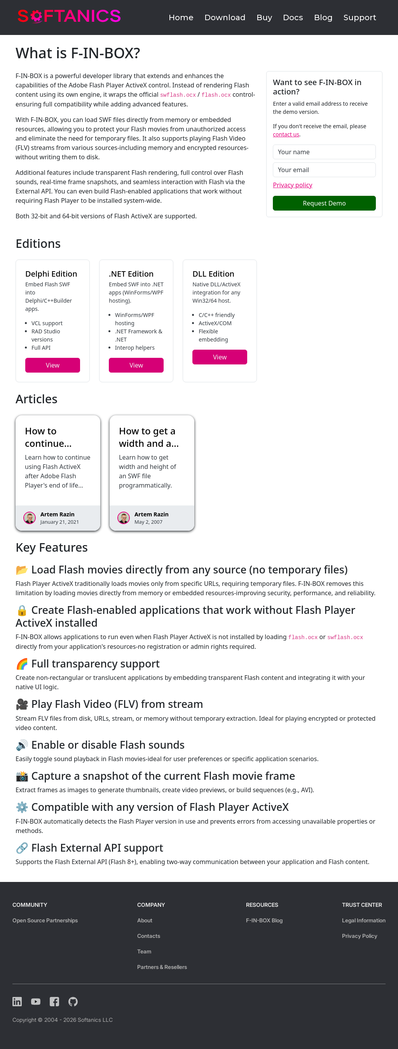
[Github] (73, 1002)
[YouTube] (35, 1002)
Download (225, 17)
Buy (264, 17)
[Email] (324, 169)
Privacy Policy (359, 935)
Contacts (148, 935)
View (52, 365)
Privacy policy (292, 185)
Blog (323, 17)
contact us (286, 134)
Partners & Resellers (162, 967)
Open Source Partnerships (45, 920)
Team (144, 951)
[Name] (324, 152)
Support (360, 17)
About (144, 920)
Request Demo (324, 203)
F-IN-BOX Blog (264, 920)
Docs (293, 17)
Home (181, 17)
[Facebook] (54, 1002)
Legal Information (364, 920)
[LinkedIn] (17, 1002)
